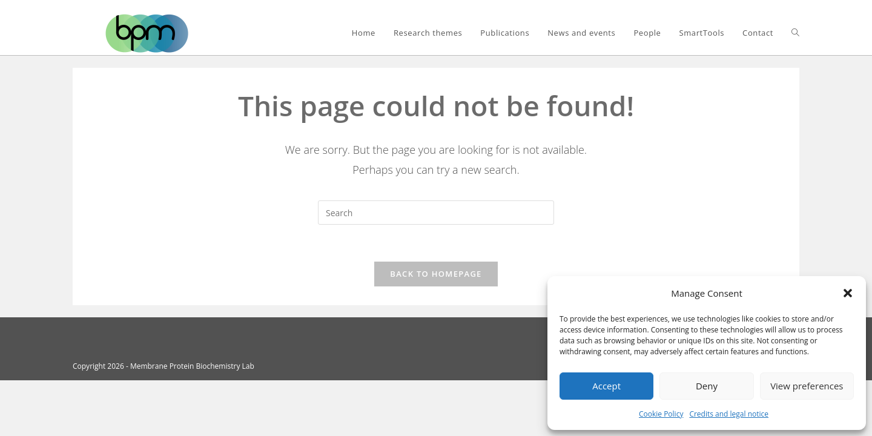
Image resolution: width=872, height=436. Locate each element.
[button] (848, 293)
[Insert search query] (436, 212)
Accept (606, 386)
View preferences (806, 386)
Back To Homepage (435, 273)
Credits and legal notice (728, 414)
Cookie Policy (661, 414)
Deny (707, 386)
